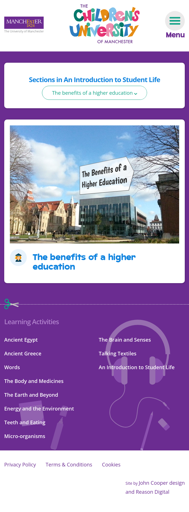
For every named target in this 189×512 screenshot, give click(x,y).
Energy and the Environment (39, 408)
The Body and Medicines (33, 381)
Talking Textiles (118, 353)
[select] (94, 93)
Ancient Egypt (21, 339)
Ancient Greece (22, 353)
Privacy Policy (20, 464)
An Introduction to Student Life (137, 367)
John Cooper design (162, 482)
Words (12, 367)
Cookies (111, 464)
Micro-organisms (24, 436)
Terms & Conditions (69, 464)
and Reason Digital (147, 491)
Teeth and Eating (24, 422)
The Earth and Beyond (31, 394)
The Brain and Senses (125, 339)
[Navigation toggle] (175, 25)
